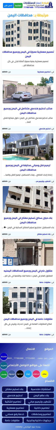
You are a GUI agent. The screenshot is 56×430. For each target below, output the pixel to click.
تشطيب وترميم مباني (41, 181)
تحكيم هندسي (44, 128)
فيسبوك (12, 373)
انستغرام (36, 373)
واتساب (3, 374)
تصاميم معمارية (43, 71)
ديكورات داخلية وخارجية (39, 420)
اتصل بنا (4, 365)
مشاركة (4, 356)
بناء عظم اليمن (41, 395)
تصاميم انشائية (13, 401)
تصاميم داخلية (41, 408)
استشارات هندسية (41, 389)
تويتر (28, 373)
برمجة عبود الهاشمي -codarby (28, 427)
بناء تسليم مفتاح (43, 234)
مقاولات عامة (44, 282)
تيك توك (20, 373)
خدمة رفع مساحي (14, 414)
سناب (44, 373)
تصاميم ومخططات (41, 414)
